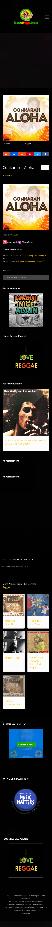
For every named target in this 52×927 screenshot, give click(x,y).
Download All (9, 176)
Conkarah (14, 235)
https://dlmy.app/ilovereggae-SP (32, 261)
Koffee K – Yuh (12, 657)
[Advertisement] (26, 60)
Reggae (28, 144)
